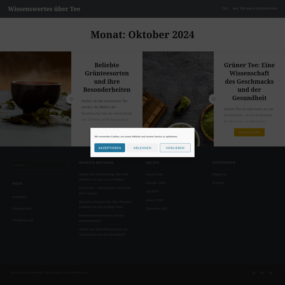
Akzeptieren (109, 148)
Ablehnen (142, 148)
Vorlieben (175, 148)
